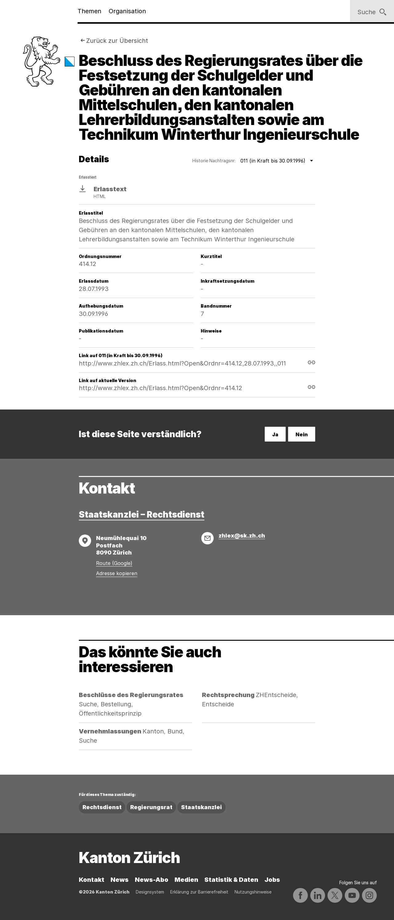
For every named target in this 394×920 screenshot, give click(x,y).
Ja (275, 434)
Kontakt (91, 879)
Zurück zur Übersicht (117, 40)
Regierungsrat (151, 807)
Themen (89, 11)
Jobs (272, 879)
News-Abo (151, 879)
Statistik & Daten (231, 879)
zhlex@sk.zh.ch (242, 535)
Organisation (127, 11)
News (120, 879)
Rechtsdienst (102, 807)
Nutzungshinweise (253, 891)
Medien (186, 879)
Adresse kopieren (116, 573)
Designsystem (150, 891)
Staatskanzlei (201, 807)
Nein (302, 434)
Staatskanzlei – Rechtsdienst (141, 514)
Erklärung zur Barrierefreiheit (199, 891)
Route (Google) (114, 563)
